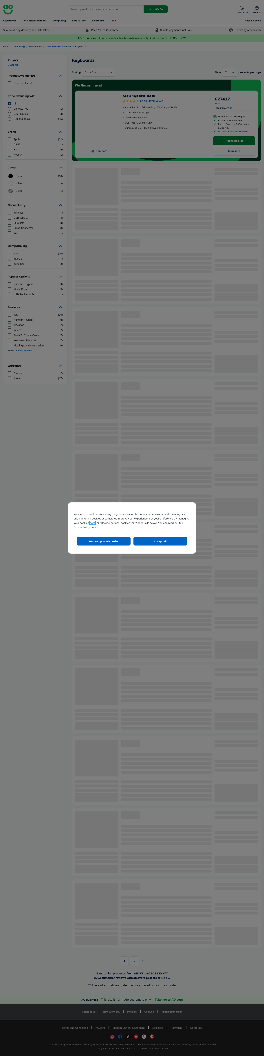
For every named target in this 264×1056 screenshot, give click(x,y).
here (92, 522)
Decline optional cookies (103, 541)
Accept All (160, 541)
